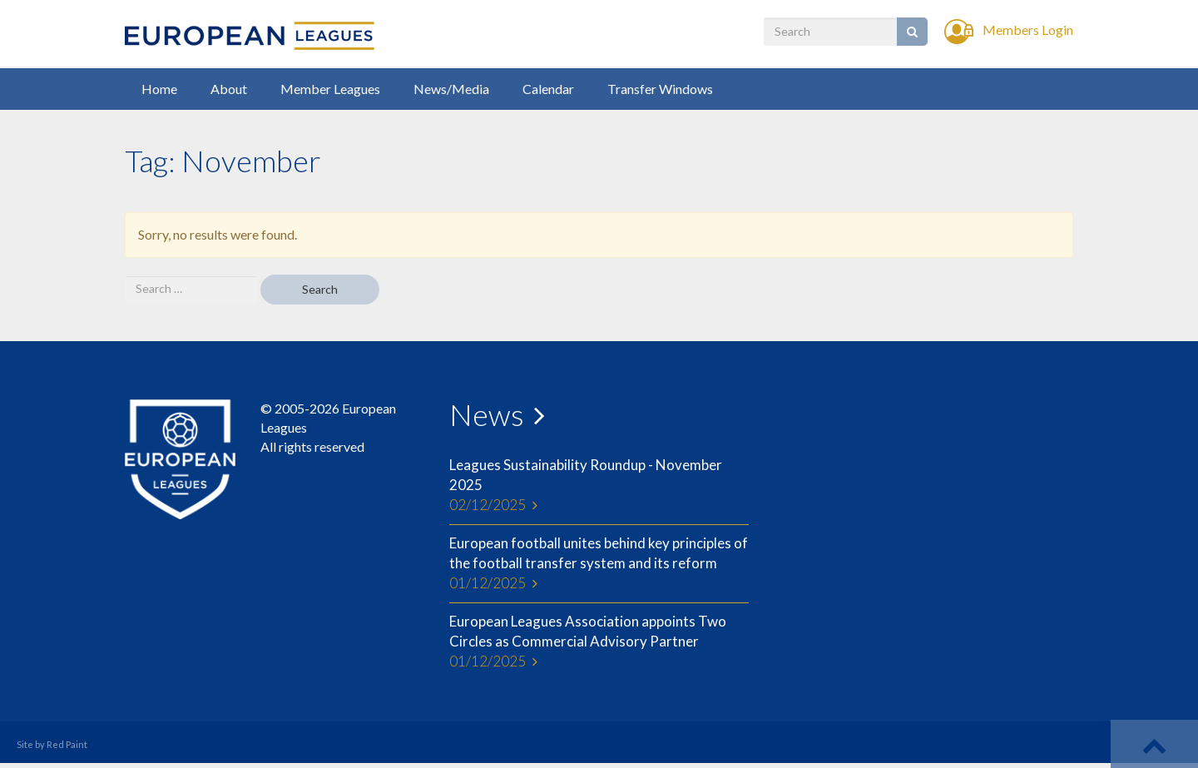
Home (159, 89)
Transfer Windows (660, 89)
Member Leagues (330, 89)
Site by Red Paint (52, 744)
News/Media (451, 89)
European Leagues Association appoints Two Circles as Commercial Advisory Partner (599, 642)
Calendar (548, 89)
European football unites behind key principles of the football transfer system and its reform (599, 564)
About (228, 89)
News (486, 414)
